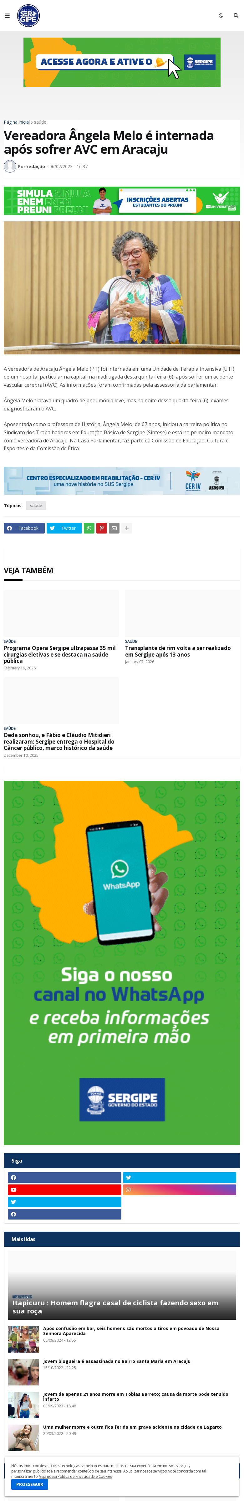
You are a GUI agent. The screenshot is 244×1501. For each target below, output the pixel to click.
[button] (7, 15)
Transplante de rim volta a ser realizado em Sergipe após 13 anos (178, 651)
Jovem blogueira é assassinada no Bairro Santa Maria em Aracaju (117, 1361)
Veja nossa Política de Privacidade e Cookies (75, 1476)
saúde (40, 122)
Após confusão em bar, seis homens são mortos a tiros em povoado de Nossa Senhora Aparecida (131, 1331)
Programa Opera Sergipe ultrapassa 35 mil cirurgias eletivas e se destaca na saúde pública (60, 654)
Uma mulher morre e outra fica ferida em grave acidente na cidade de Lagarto (132, 1427)
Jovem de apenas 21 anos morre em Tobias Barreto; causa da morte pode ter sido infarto (135, 1397)
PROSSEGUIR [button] (29, 1484)
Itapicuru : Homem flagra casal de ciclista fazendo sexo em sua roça (115, 1306)
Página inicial (17, 122)
